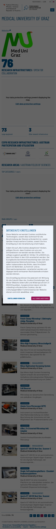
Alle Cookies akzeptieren (40, 298)
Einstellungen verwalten (16, 298)
